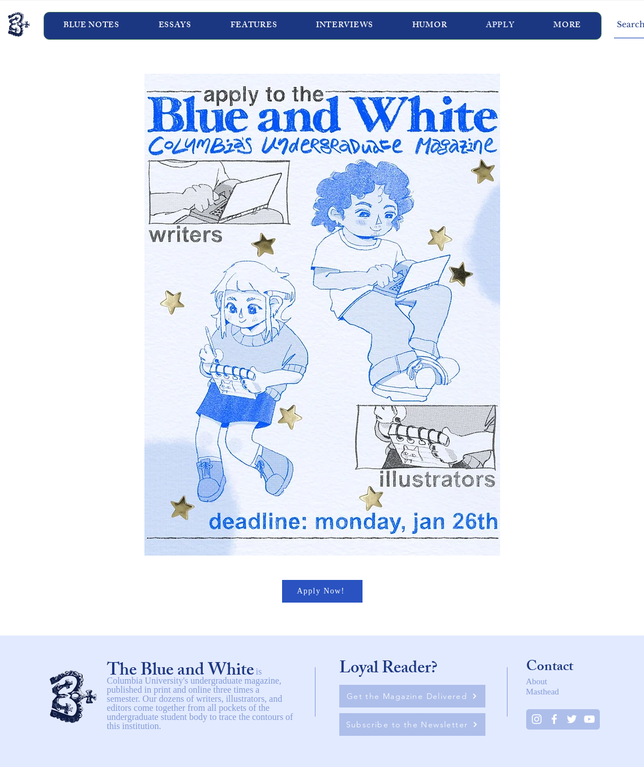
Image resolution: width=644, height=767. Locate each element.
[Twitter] (571, 719)
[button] (345, 25)
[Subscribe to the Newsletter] (412, 724)
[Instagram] (536, 719)
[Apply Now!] (322, 591)
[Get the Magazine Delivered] (412, 696)
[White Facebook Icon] (554, 719)
